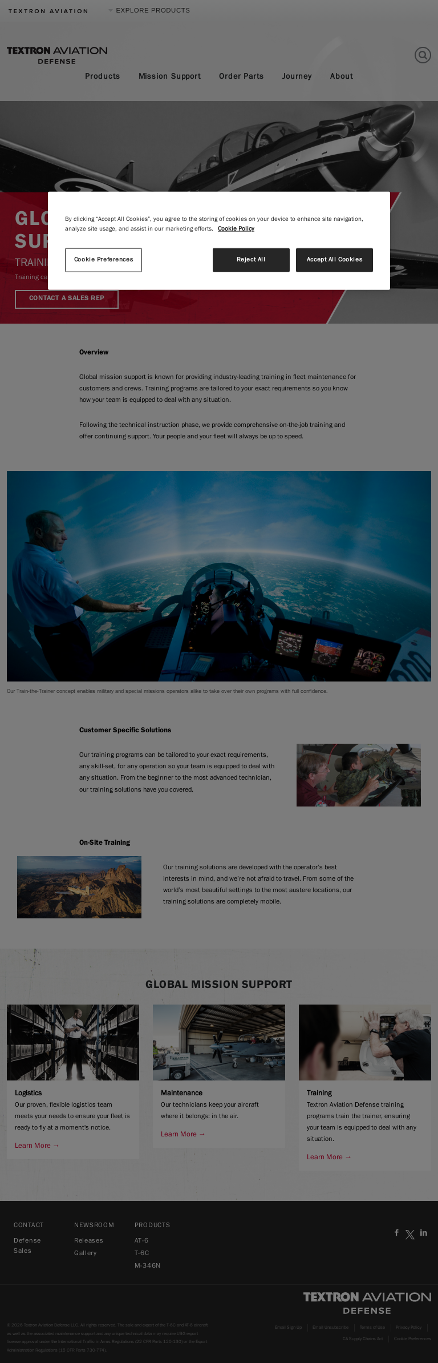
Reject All (251, 260)
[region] (219, 241)
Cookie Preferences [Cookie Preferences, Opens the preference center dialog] (103, 260)
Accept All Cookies (334, 260)
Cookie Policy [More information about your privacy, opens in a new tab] (236, 229)
